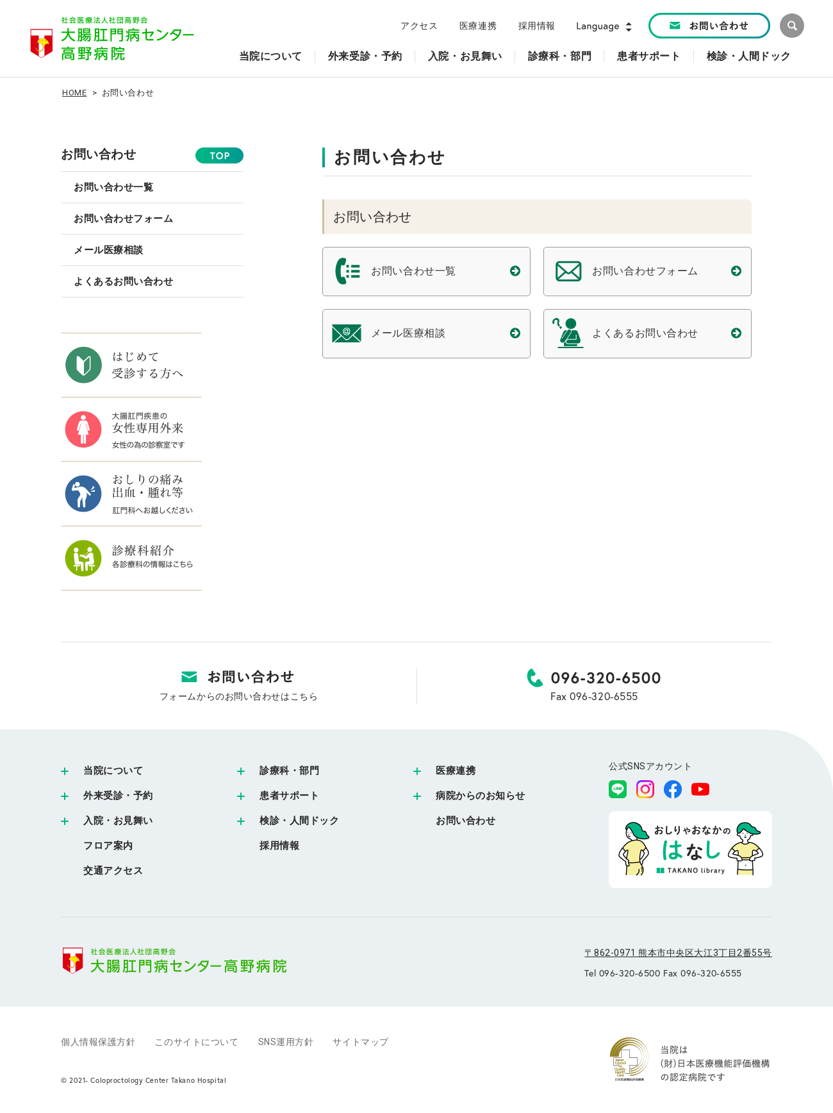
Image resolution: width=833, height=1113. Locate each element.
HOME (74, 92)
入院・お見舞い (118, 820)
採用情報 (537, 26)
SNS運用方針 (286, 1042)
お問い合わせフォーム (124, 218)
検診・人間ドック (299, 820)
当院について (113, 770)
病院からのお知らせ (480, 795)
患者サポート (289, 795)
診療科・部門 (289, 770)
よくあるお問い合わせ (124, 281)
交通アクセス (113, 870)
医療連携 (478, 26)
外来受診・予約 (118, 795)
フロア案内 (108, 845)
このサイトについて (196, 1042)
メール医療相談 (109, 250)
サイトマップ (360, 1042)
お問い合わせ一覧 (113, 187)
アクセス (419, 26)
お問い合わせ (98, 154)
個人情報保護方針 (98, 1042)
